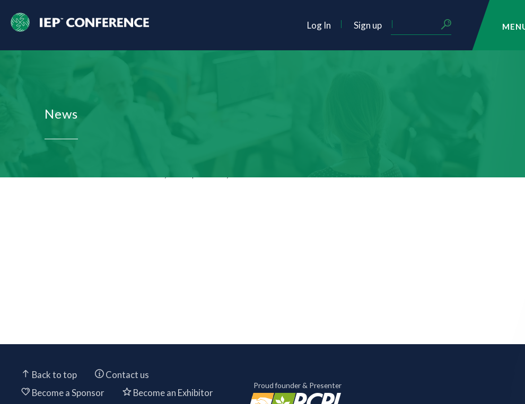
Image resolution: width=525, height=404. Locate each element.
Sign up (368, 25)
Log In (319, 25)
